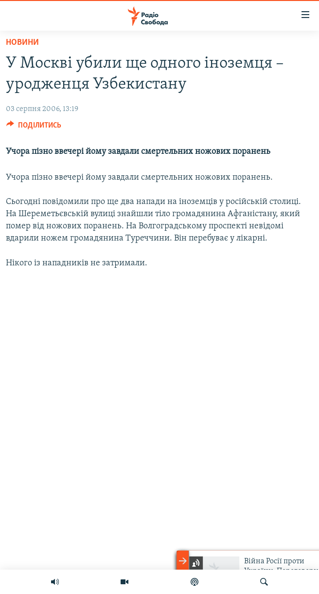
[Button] (33, 127)
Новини (22, 42)
